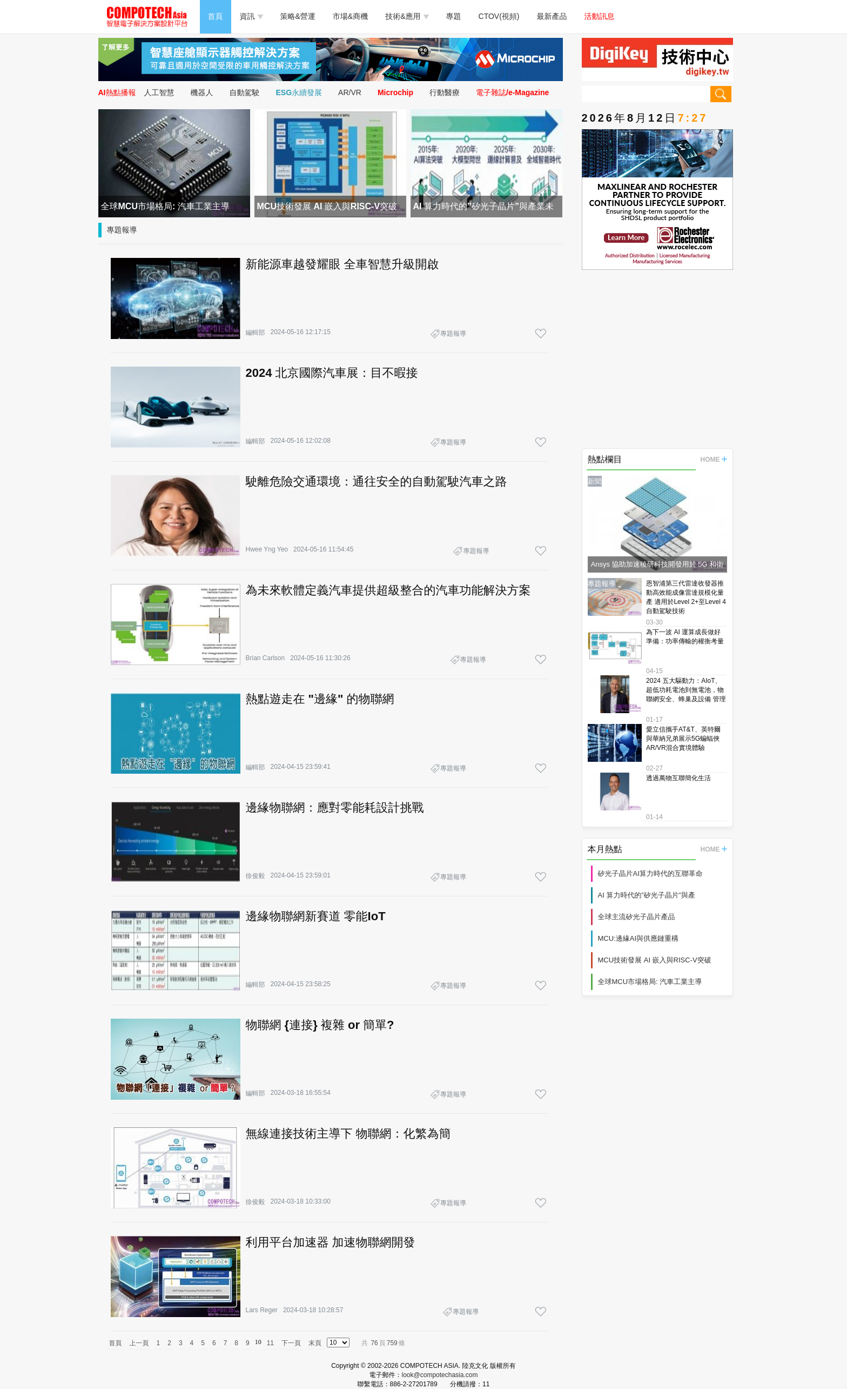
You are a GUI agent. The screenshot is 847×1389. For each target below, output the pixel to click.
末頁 (314, 1343)
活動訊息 (599, 16)
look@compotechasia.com (440, 1375)
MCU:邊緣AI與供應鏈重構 (638, 938)
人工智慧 (159, 92)
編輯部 (255, 332)
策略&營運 (297, 16)
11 (270, 1343)
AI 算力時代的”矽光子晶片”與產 (647, 895)
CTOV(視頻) (499, 16)
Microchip (395, 92)
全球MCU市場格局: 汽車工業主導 (650, 982)
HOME (714, 459)
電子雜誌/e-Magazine (512, 92)
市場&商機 (350, 16)
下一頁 (291, 1343)
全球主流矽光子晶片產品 (636, 917)
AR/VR (349, 92)
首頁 (215, 16)
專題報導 (122, 229)
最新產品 (552, 16)
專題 (453, 16)
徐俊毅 (255, 876)
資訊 (251, 16)
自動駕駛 (245, 92)
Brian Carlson (265, 658)
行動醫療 (444, 92)
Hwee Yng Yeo (267, 549)
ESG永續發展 (299, 92)
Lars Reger (262, 1310)
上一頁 (139, 1343)
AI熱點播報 (117, 92)
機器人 (202, 92)
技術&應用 (406, 16)
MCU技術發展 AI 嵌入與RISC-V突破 (654, 960)
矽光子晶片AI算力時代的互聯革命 (650, 873)
